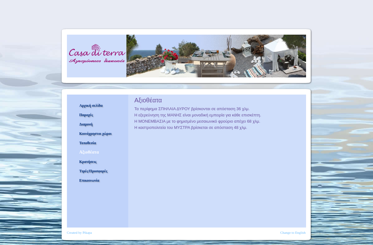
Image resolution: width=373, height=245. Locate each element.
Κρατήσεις (88, 161)
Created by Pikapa (79, 232)
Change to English (292, 232)
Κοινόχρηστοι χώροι (95, 133)
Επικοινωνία (89, 180)
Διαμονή (86, 124)
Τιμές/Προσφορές (93, 171)
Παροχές (86, 115)
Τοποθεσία (87, 143)
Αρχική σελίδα (91, 105)
